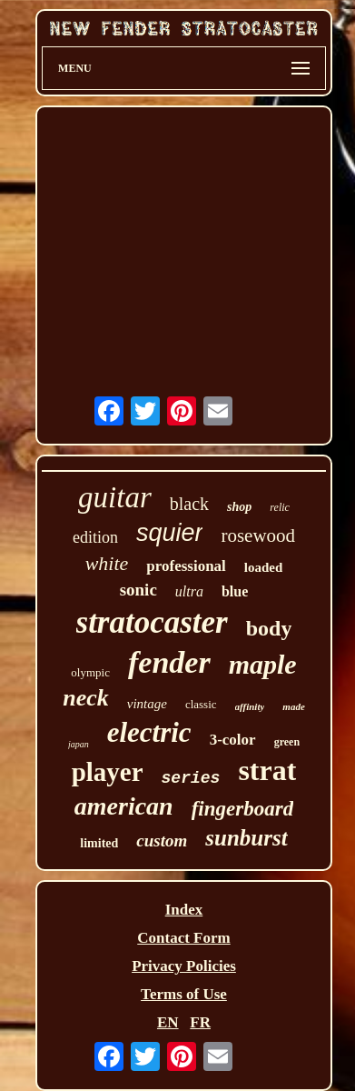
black (189, 504)
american (123, 806)
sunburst (246, 838)
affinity (250, 706)
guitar (115, 497)
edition (95, 537)
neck (86, 698)
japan (78, 744)
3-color (233, 739)
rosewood (258, 535)
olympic (90, 672)
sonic (138, 589)
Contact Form (183, 937)
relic (280, 507)
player (107, 771)
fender (169, 662)
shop (239, 507)
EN (168, 1022)
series (191, 778)
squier (169, 532)
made (293, 706)
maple (263, 664)
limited (99, 843)
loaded (263, 567)
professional (186, 566)
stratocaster (152, 622)
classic (201, 704)
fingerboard (242, 808)
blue (235, 591)
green (287, 742)
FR (200, 1022)
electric (149, 732)
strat (267, 770)
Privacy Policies (184, 966)
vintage (147, 703)
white (107, 563)
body (269, 628)
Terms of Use (184, 994)
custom (161, 840)
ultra (189, 591)
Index (184, 909)
